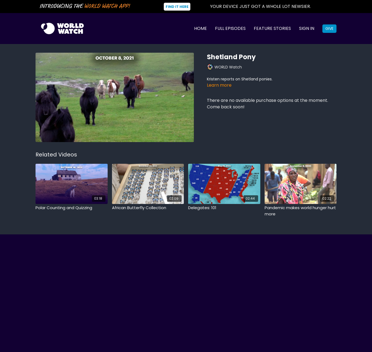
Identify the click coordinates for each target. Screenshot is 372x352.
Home (200, 28)
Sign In (306, 28)
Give (329, 28)
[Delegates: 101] (224, 208)
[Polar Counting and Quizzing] (72, 208)
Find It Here (177, 6)
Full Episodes (230, 28)
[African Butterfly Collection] (148, 208)
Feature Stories (272, 28)
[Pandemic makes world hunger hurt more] (301, 211)
